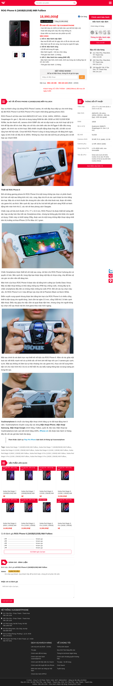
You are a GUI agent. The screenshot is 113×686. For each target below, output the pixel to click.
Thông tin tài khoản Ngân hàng (67, 653)
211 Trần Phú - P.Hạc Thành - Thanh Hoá (16, 613)
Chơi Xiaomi (61, 665)
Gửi (82, 77)
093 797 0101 (7, 641)
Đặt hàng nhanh (63, 71)
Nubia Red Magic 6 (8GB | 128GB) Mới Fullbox (9, 525)
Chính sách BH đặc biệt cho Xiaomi (42, 662)
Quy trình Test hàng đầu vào (66, 650)
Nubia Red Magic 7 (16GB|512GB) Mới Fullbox (22, 447)
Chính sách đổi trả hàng (38, 653)
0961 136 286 (52, 83)
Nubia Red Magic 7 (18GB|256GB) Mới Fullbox (55, 447)
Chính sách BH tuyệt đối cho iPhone (42, 665)
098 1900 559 (7, 625)
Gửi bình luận (7, 601)
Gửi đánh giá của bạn (37, 552)
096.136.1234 (97, 64)
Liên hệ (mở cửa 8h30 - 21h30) (41, 647)
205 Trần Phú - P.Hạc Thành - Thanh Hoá (16, 618)
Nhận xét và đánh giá (9, 582)
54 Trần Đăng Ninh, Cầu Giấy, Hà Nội (15, 628)
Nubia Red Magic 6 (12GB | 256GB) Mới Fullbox (17, 450)
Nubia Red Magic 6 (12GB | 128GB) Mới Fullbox (51, 450)
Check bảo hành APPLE (38, 674)
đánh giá (39, 539)
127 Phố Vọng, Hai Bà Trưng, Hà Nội (15, 623)
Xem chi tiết (100, 43)
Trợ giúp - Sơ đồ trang (64, 662)
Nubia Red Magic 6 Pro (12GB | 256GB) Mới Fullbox (47, 525)
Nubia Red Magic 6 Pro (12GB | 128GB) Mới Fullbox (48, 453)
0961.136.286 (97, 57)
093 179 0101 (7, 636)
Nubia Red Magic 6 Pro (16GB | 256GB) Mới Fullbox (48, 456)
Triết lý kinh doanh (63, 647)
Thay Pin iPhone (30, 440)
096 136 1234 (7, 615)
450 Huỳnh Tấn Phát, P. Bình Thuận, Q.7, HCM (18, 639)
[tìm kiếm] (74, 3)
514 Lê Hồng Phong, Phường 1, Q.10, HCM (17, 634)
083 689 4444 (7, 630)
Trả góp (33, 650)
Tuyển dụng (61, 668)
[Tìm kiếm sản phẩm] (55, 3)
